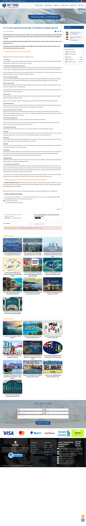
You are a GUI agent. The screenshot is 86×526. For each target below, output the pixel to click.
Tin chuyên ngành (34, 486)
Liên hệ (80, 5)
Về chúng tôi (33, 482)
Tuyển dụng (33, 490)
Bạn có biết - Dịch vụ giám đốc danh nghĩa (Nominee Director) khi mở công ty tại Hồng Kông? (53, 292)
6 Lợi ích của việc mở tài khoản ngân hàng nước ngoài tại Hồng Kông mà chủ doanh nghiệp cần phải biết (33, 311)
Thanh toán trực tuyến (48, 486)
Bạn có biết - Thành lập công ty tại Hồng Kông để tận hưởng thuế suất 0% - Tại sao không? (12, 414)
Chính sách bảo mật (48, 484)
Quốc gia (64, 5)
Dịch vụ (56, 5)
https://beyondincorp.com (68, 500)
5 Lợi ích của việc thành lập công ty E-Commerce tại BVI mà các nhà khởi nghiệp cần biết (12, 311)
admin (61, 246)
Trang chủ (39, 5)
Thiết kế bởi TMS (28, 503)
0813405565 (6, 1)
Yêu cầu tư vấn (33, 488)
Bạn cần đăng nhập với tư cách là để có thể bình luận (23, 265)
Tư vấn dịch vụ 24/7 (76, 32)
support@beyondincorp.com (18, 1)
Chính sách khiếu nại (48, 482)
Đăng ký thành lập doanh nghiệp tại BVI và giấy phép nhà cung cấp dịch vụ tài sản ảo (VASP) (33, 394)
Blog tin (73, 5)
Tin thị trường (33, 484)
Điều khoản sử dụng (48, 491)
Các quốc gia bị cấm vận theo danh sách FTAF (49, 489)
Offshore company (44, 17)
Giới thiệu (48, 5)
